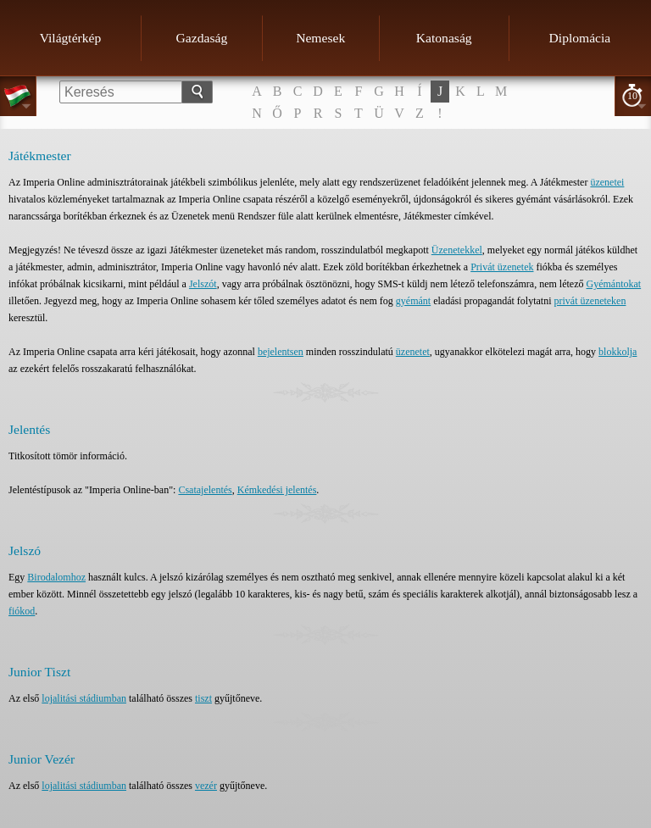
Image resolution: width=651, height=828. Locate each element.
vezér (206, 786)
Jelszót (203, 284)
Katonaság (444, 38)
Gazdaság (202, 38)
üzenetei (607, 182)
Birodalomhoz (56, 577)
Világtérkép (71, 38)
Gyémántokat (614, 284)
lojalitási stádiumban (84, 698)
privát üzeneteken (590, 301)
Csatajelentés (204, 490)
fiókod (21, 611)
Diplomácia (580, 38)
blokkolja (617, 352)
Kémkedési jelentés (277, 490)
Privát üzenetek (501, 267)
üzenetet (413, 352)
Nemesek (320, 38)
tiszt (203, 698)
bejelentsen (280, 352)
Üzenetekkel (456, 250)
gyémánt (413, 301)
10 (632, 96)
